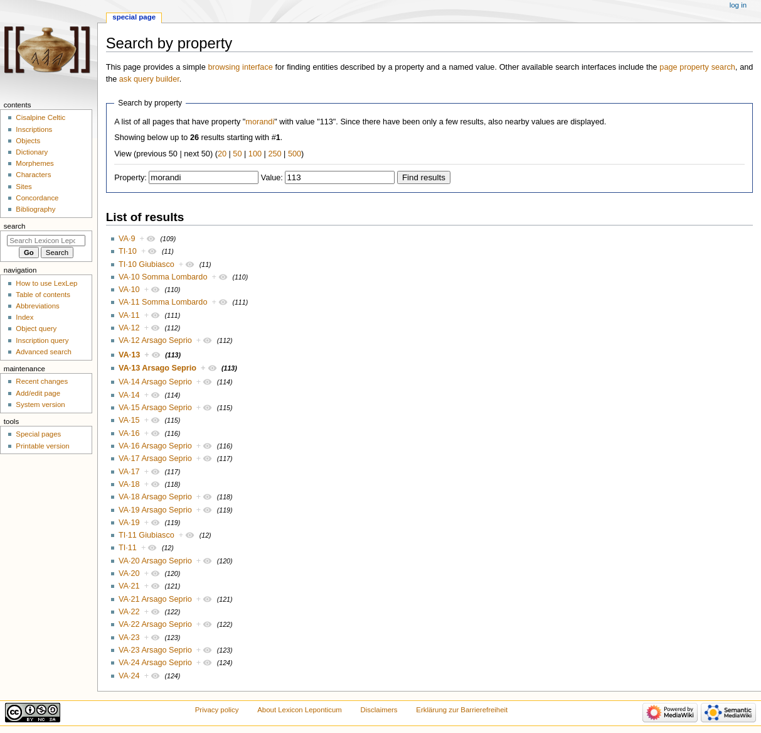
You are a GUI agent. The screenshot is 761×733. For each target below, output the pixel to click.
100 (255, 153)
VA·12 (129, 327)
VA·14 (129, 395)
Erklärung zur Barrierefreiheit (462, 710)
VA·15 (129, 420)
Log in (738, 5)
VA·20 (129, 573)
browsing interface (240, 67)
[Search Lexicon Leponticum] (46, 240)
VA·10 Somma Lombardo (163, 277)
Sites (23, 186)
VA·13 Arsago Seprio (157, 368)
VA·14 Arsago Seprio (155, 381)
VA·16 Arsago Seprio (155, 446)
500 (294, 153)
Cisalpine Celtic (40, 117)
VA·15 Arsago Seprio (155, 407)
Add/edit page (38, 393)
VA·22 (129, 611)
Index (24, 317)
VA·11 (129, 315)
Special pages (38, 434)
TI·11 (128, 547)
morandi (259, 121)
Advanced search (44, 352)
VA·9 (127, 238)
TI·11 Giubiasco (146, 535)
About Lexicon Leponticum (299, 710)
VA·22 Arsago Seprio (155, 624)
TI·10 (128, 251)
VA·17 (129, 471)
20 (222, 153)
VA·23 (129, 637)
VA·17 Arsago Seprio (155, 458)
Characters (33, 174)
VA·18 (129, 484)
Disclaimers (379, 710)
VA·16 (129, 433)
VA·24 (129, 675)
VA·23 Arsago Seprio (155, 650)
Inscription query (42, 340)
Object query (36, 328)
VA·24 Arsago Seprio (155, 662)
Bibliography (35, 209)
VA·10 (129, 289)
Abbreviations (37, 306)
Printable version (42, 446)
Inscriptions (34, 129)
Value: (272, 177)
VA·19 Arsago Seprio (155, 510)
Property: (130, 177)
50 (237, 153)
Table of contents (43, 294)
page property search (697, 67)
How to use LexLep (46, 283)
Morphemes (34, 163)
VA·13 (129, 354)
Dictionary (32, 152)
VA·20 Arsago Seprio (155, 561)
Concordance (37, 198)
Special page (134, 17)
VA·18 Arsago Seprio (155, 496)
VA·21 (129, 586)
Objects (28, 140)
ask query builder (149, 79)
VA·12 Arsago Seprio (155, 340)
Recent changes (42, 381)
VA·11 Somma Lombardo (163, 302)
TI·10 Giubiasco (146, 264)
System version (40, 404)
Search (15, 226)
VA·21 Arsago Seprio (155, 599)
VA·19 (129, 522)
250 (274, 153)
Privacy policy (217, 710)
